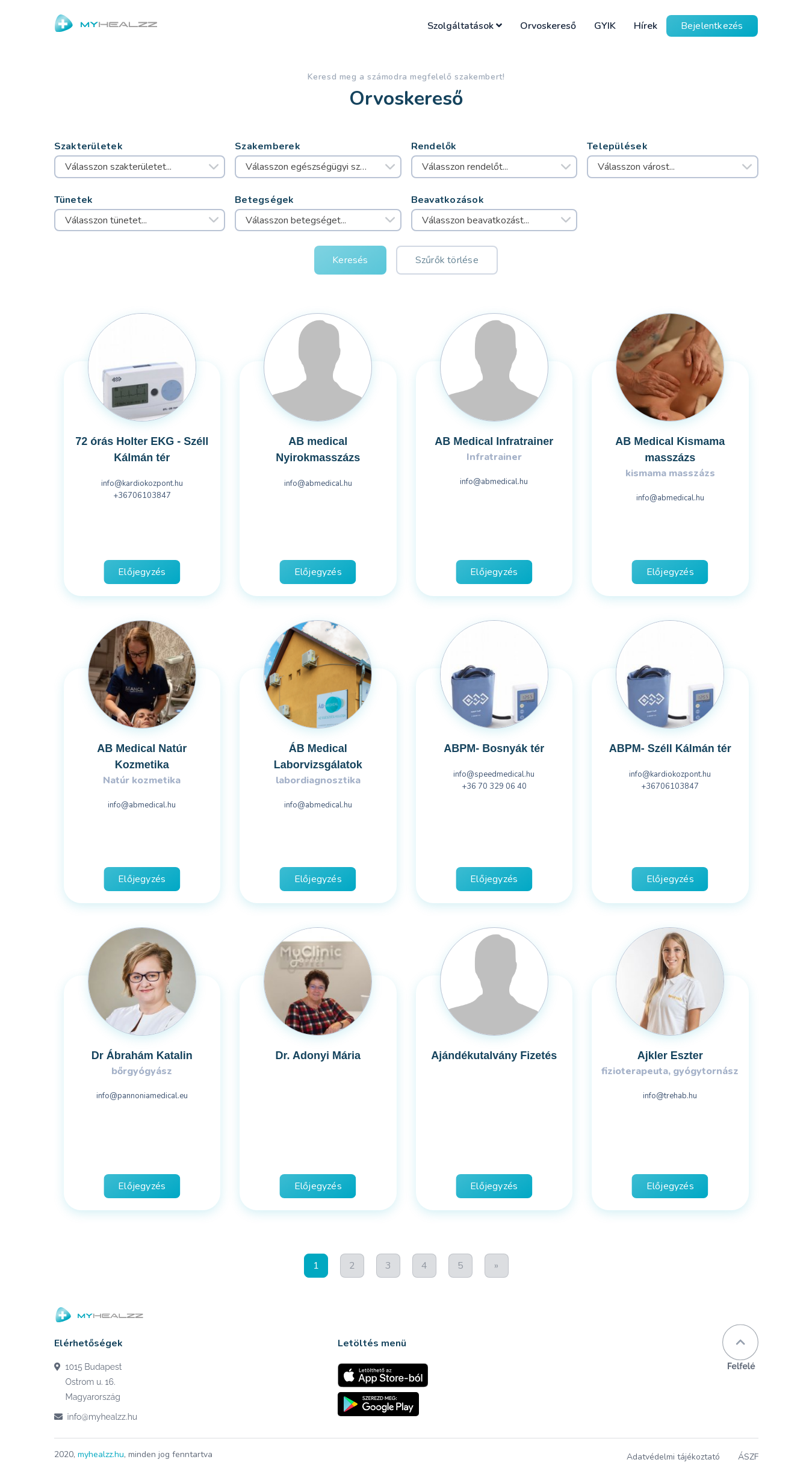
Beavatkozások (448, 200)
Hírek (645, 26)
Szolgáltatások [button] (464, 26)
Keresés (350, 260)
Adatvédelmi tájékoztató (673, 1457)
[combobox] (140, 166)
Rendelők (434, 146)
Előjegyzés (142, 572)
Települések (617, 146)
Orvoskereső (548, 26)
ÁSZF (748, 1457)
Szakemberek (267, 146)
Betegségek (264, 200)
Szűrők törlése (447, 260)
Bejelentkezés (712, 26)
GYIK (605, 26)
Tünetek (73, 200)
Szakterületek (88, 146)
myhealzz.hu (101, 1454)
